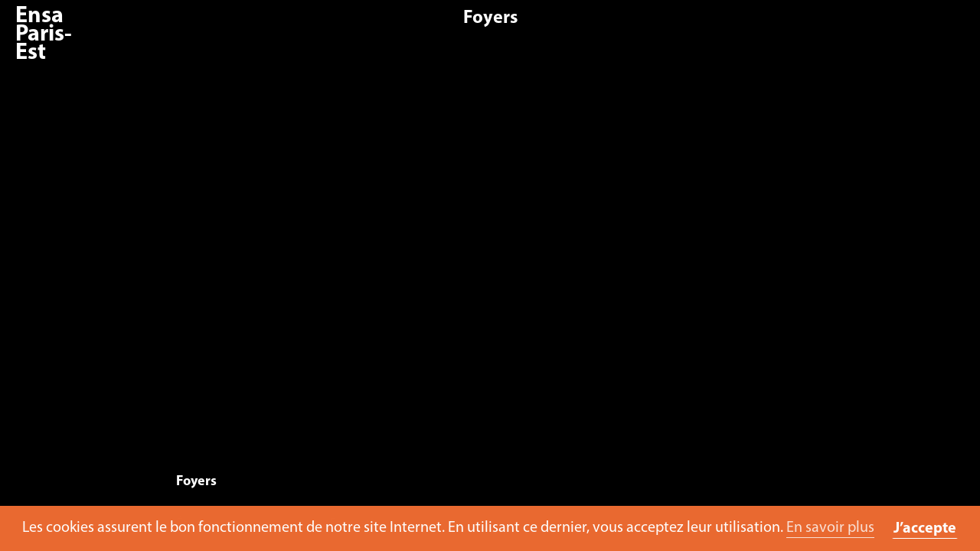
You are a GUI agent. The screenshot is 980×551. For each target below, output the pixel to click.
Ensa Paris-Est (43, 35)
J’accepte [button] (924, 528)
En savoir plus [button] (830, 528)
